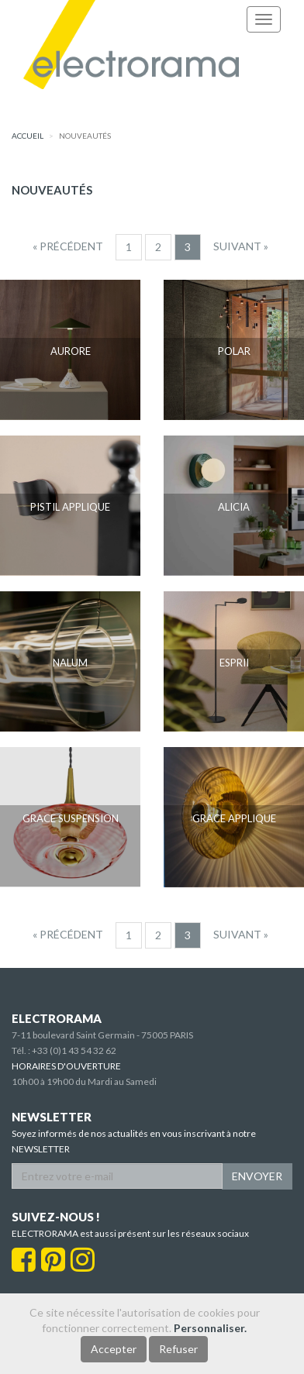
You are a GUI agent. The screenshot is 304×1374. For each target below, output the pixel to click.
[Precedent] (67, 246)
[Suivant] (241, 246)
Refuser (178, 1348)
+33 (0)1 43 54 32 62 (74, 1050)
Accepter (113, 1348)
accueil (27, 135)
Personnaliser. (210, 1327)
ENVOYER (257, 1176)
